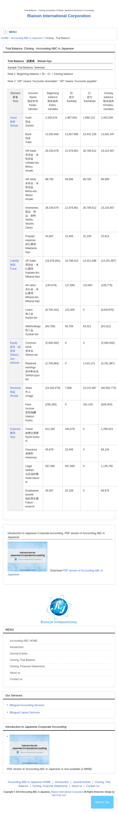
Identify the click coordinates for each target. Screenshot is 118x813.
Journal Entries (82, 782)
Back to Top (102, 802)
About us (77, 786)
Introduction (62, 782)
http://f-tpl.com (59, 795)
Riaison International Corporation (59, 16)
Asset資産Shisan (14, 121)
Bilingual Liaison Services (25, 712)
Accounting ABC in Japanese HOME (29, 782)
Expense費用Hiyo (15, 433)
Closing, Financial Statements (50, 786)
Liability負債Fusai (14, 264)
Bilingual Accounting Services (27, 705)
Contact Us (92, 786)
